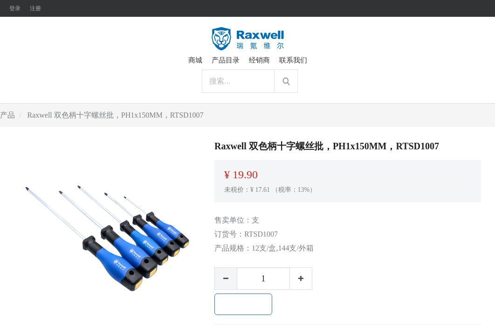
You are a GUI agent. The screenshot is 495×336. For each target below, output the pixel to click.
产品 (7, 115)
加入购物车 (243, 304)
